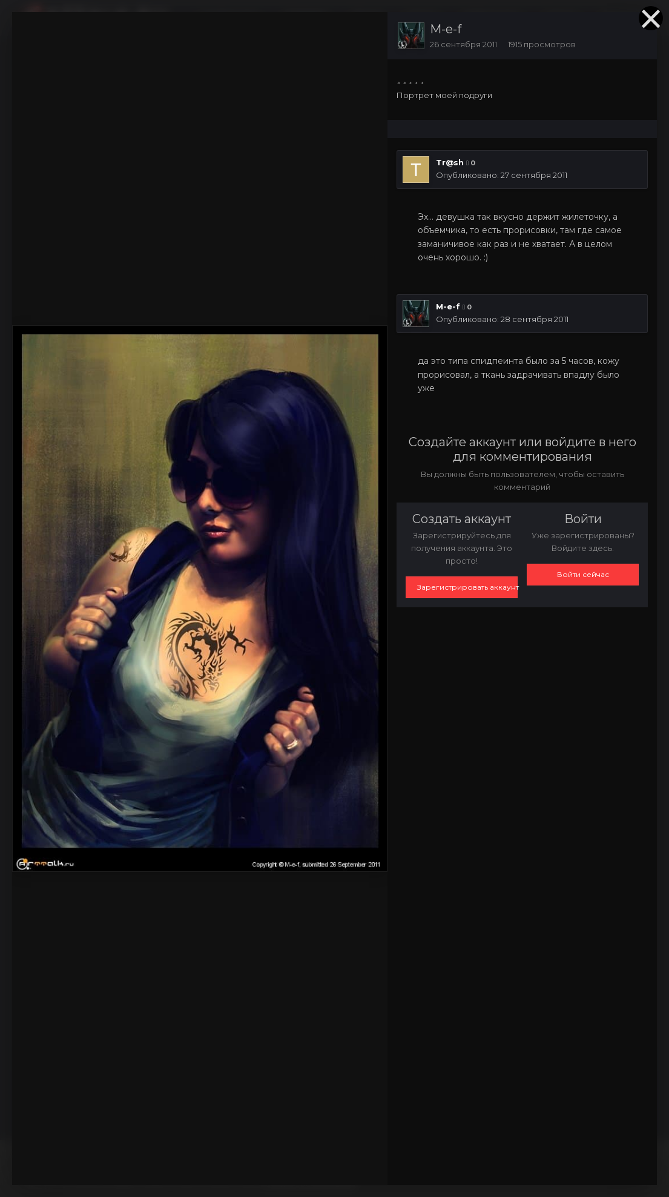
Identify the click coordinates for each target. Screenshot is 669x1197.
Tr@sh (450, 162)
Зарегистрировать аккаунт (467, 587)
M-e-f (445, 29)
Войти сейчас (583, 574)
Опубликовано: (501, 175)
